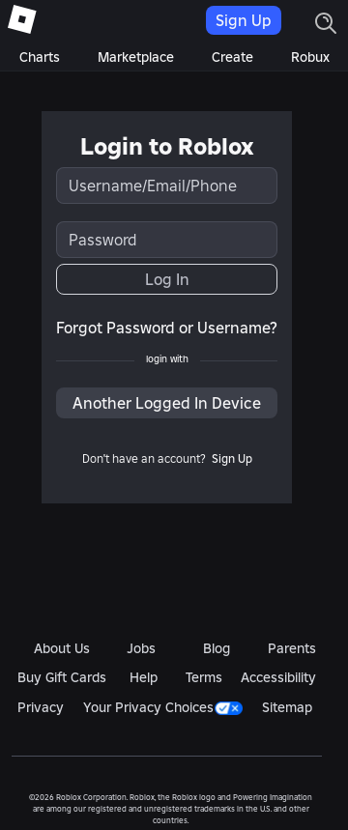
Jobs (141, 648)
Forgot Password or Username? (166, 327)
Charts (39, 57)
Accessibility (278, 677)
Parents (292, 648)
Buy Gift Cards (61, 677)
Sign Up (244, 20)
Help (144, 677)
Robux (310, 57)
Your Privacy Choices (163, 707)
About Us (62, 648)
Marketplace (136, 57)
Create (232, 57)
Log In (167, 279)
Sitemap (287, 707)
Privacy (40, 707)
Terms (204, 677)
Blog (216, 648)
